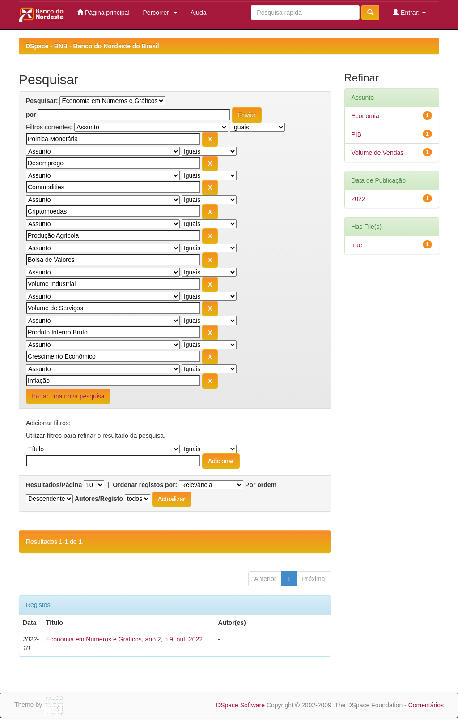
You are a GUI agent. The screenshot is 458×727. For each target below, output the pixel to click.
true (357, 244)
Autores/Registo (99, 498)
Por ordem (260, 484)
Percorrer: (160, 12)
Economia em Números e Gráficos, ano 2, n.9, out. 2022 (124, 639)
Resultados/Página (54, 484)
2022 (358, 198)
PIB (357, 134)
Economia (365, 116)
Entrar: (409, 12)
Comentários (426, 705)
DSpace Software (240, 705)
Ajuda (199, 12)
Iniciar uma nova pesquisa (68, 396)
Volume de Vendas (378, 152)
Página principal (103, 12)
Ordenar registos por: (145, 484)
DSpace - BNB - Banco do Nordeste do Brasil (92, 46)
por (31, 114)
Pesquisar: (42, 100)
